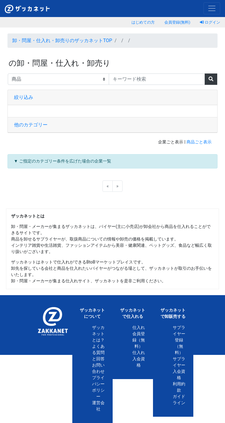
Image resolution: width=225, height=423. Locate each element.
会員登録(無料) (177, 22)
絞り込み (23, 97)
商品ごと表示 (199, 142)
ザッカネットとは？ (98, 333)
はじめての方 (143, 22)
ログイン (210, 22)
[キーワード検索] (157, 79)
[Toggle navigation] (211, 8)
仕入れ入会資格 (138, 358)
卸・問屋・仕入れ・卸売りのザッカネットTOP (62, 40)
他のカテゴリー (31, 125)
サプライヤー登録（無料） (179, 340)
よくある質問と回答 (98, 352)
